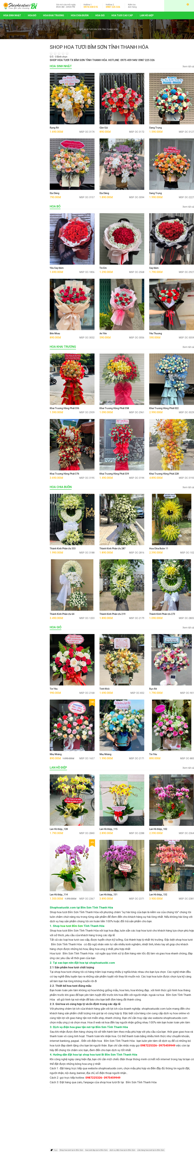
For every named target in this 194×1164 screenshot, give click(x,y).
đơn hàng (132, 5)
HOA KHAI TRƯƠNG (53, 15)
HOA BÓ (32, 15)
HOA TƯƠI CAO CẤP (122, 15)
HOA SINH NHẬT (12, 15)
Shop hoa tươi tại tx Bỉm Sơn (71, 1150)
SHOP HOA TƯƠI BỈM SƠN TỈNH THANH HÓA (98, 29)
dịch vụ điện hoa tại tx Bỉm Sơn (122, 1150)
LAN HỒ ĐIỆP (147, 15)
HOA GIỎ (100, 15)
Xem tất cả (188, 66)
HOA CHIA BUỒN (80, 15)
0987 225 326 (113, 7)
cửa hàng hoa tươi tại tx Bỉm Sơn (150, 1150)
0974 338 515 (91, 7)
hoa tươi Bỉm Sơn (71, 926)
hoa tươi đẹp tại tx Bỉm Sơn (96, 1150)
